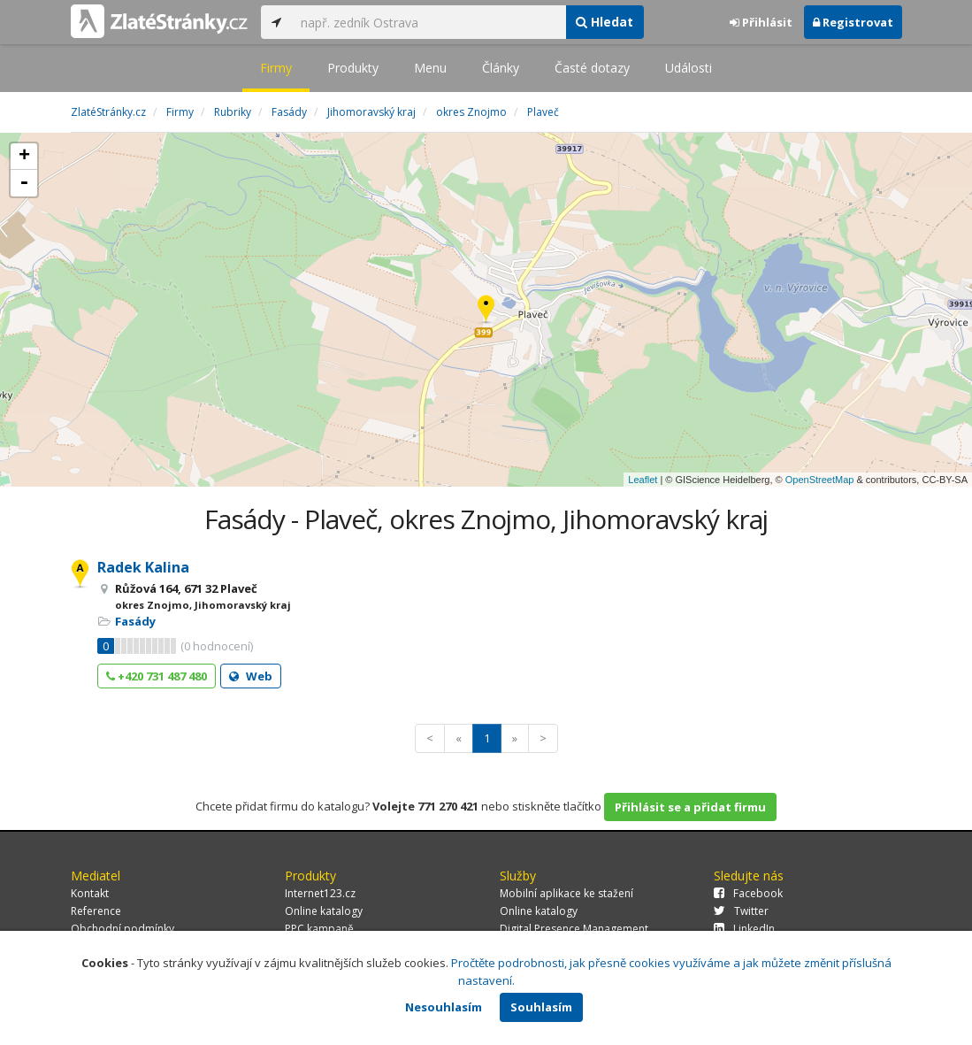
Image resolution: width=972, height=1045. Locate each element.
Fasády (135, 621)
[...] (429, 22)
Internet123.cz (320, 893)
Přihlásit (761, 22)
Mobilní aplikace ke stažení (566, 893)
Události (688, 67)
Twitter (741, 910)
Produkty (353, 67)
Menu (430, 67)
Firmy (276, 67)
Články (500, 67)
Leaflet (642, 479)
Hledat (604, 21)
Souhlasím (541, 1007)
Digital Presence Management (574, 928)
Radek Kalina (143, 567)
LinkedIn (744, 928)
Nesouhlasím (443, 1007)
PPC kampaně (319, 928)
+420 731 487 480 (156, 676)
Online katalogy (324, 910)
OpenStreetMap (819, 479)
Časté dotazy (592, 67)
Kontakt (90, 893)
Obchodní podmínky (122, 928)
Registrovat (853, 22)
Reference (96, 910)
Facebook (748, 893)
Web (250, 676)
